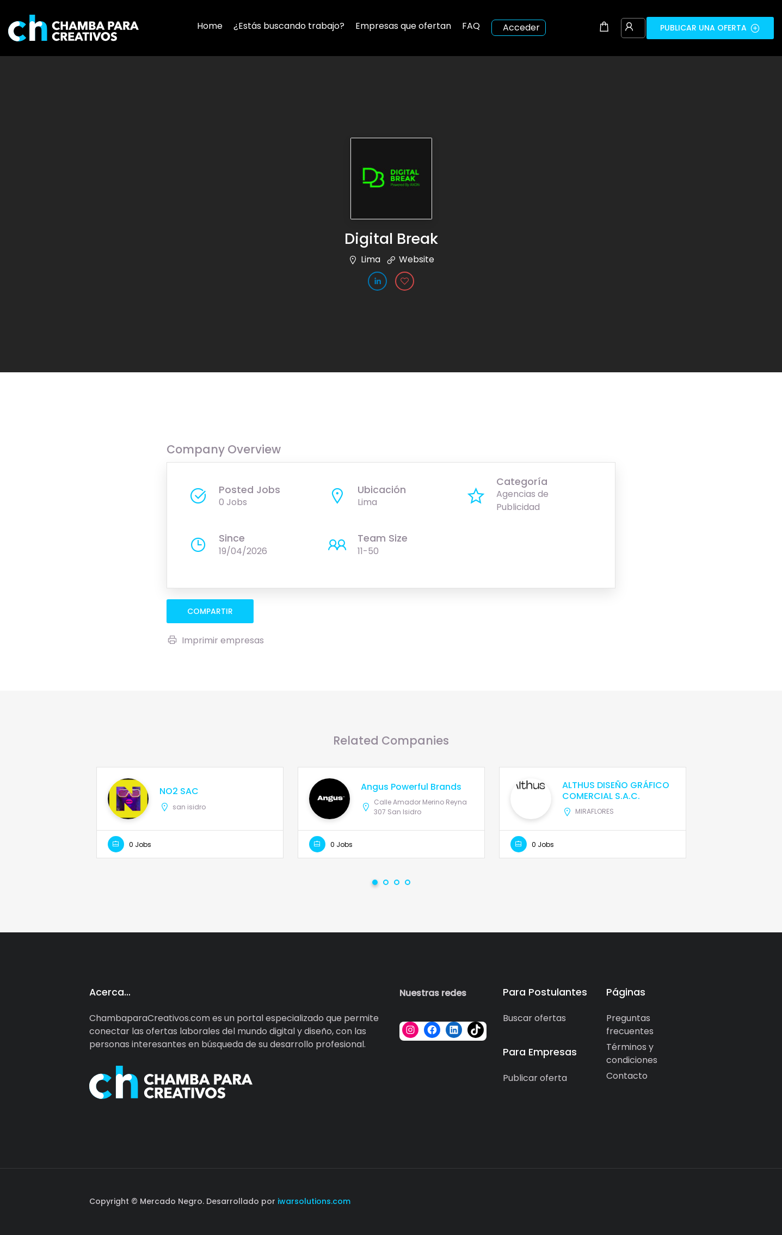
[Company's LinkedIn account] (377, 281)
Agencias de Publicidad (522, 500)
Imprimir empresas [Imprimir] (215, 640)
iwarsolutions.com (312, 1201)
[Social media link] (683, 1199)
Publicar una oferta (710, 27)
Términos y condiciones (631, 1053)
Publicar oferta (535, 1078)
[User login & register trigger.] (629, 28)
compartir (210, 611)
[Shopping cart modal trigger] (604, 28)
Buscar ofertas (534, 1018)
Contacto (627, 1076)
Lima (370, 259)
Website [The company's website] (416, 259)
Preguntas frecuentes (630, 1024)
